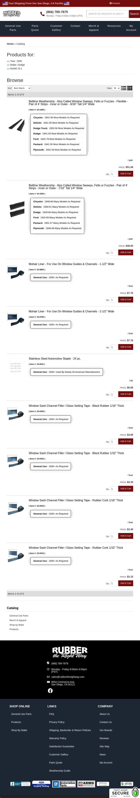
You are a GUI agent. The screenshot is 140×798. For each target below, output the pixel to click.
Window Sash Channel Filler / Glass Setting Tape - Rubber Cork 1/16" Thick (76, 500)
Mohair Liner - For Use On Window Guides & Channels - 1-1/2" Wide (71, 264)
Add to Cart (125, 173)
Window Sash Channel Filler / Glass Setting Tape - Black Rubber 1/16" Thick (76, 405)
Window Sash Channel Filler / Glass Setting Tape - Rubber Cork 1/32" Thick (76, 547)
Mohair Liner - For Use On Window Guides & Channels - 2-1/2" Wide (71, 311)
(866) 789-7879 (59, 663)
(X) (8, 61)
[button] (113, 14)
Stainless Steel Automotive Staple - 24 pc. (55, 358)
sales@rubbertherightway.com (67, 677)
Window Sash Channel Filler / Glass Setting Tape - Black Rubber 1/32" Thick (76, 453)
